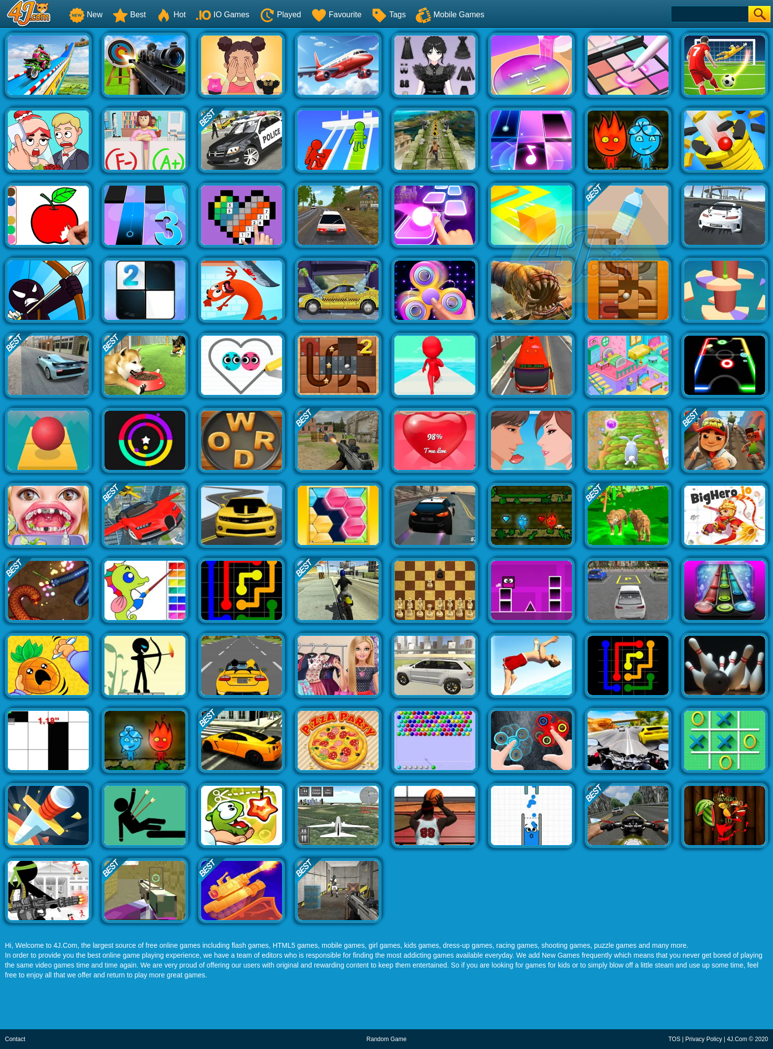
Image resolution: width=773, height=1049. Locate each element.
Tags (388, 14)
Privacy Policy (703, 1039)
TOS (674, 1039)
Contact (15, 1039)
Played (280, 14)
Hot (171, 14)
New (86, 14)
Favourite (336, 14)
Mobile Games (450, 14)
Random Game (386, 1039)
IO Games (222, 14)
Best (129, 14)
